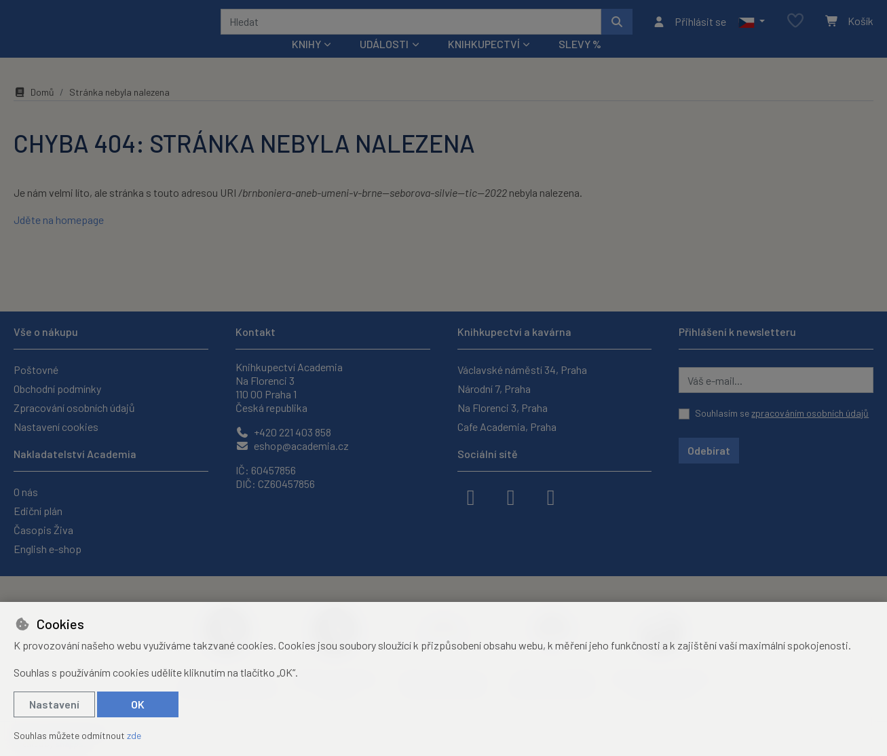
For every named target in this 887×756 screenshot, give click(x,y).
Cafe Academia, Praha (506, 426)
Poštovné (36, 369)
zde (134, 735)
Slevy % (580, 62)
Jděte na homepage (59, 237)
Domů (34, 110)
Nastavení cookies (56, 426)
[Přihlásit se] (689, 30)
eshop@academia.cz (292, 445)
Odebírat (708, 450)
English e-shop (47, 548)
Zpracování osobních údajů (74, 407)
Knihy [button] (306, 62)
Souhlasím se (782, 413)
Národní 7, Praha (494, 388)
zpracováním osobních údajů (810, 413)
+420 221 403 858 (283, 432)
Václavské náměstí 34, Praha (522, 369)
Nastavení (54, 704)
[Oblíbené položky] (795, 30)
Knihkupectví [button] (484, 62)
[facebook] (471, 496)
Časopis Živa (43, 529)
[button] (751, 30)
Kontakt (255, 331)
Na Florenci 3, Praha (502, 407)
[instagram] (511, 496)
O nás (26, 491)
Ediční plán (38, 510)
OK (138, 704)
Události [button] (384, 62)
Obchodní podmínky (57, 388)
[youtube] (551, 496)
